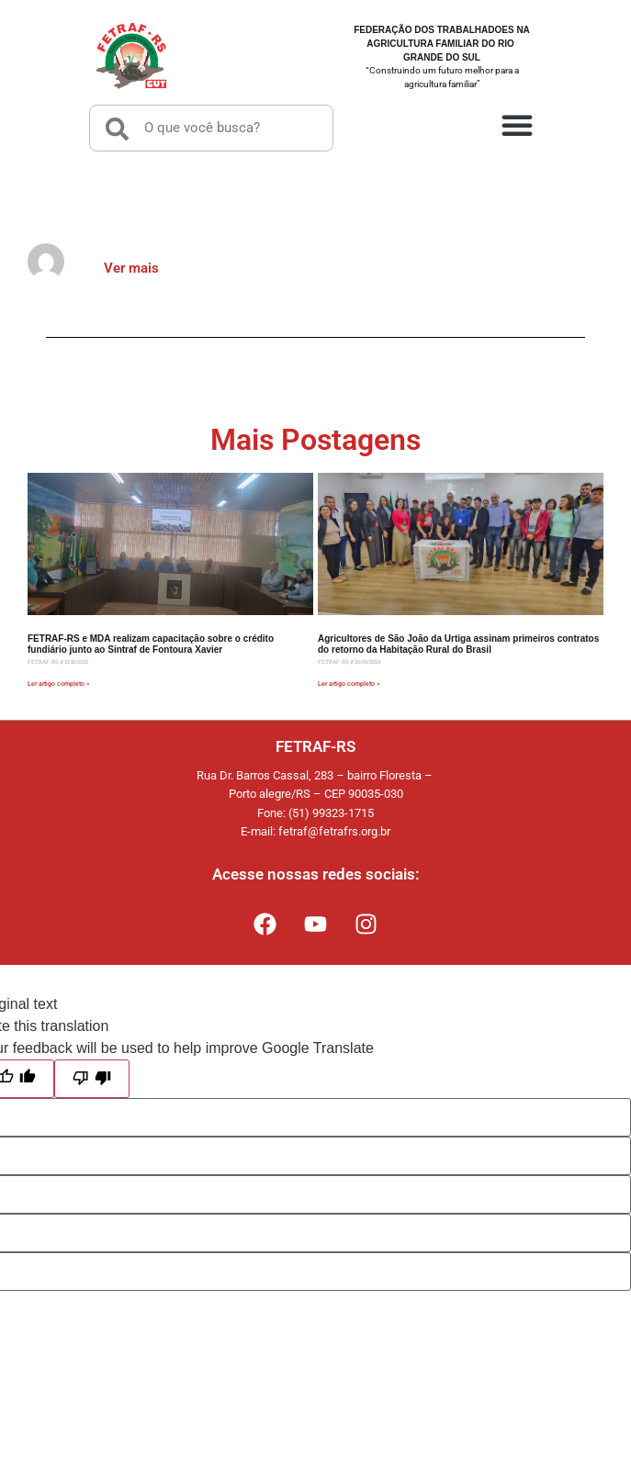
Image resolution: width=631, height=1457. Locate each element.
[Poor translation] (92, 1078)
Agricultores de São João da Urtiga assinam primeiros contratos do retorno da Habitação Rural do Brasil (458, 644)
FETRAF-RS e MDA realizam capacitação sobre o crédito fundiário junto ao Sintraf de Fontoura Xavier (151, 644)
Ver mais (131, 268)
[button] (517, 124)
